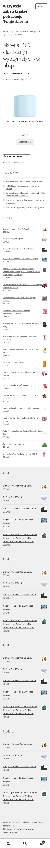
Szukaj (25, 843)
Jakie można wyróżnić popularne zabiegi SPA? (25, 207)
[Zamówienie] (16, 73)
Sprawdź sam (25, 141)
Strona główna (12, 31)
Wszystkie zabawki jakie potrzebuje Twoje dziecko (15, 13)
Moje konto (8, 843)
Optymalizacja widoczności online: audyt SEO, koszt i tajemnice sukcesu (25, 194)
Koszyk (39, 841)
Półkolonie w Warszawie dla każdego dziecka (24, 181)
